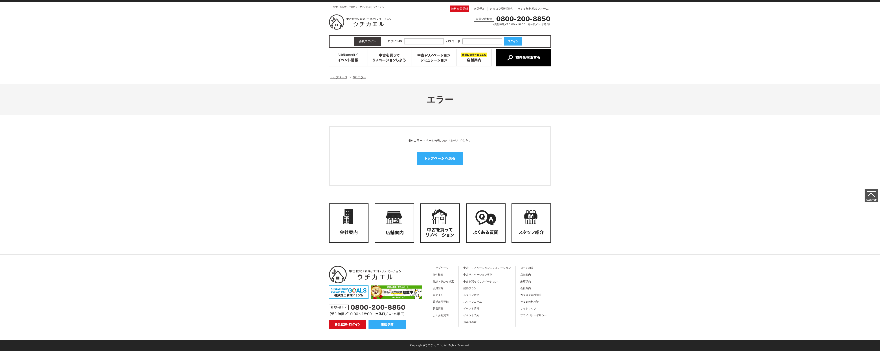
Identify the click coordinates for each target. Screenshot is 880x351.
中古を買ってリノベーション (480, 281)
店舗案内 (525, 274)
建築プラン (470, 288)
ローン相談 (527, 267)
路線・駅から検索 (443, 281)
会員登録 (438, 288)
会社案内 (525, 288)
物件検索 (438, 274)
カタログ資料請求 (501, 8)
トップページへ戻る (440, 158)
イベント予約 (471, 315)
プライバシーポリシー (533, 315)
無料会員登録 (459, 8)
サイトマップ (528, 308)
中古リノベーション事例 (477, 274)
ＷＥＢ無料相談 (529, 301)
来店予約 (479, 8)
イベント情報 (471, 308)
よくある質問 (441, 315)
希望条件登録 (441, 301)
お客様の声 (470, 322)
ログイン (438, 294)
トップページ (441, 267)
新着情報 (438, 308)
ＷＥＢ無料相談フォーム (533, 8)
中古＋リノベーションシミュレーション (487, 267)
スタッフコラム (472, 301)
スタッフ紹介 (471, 294)
